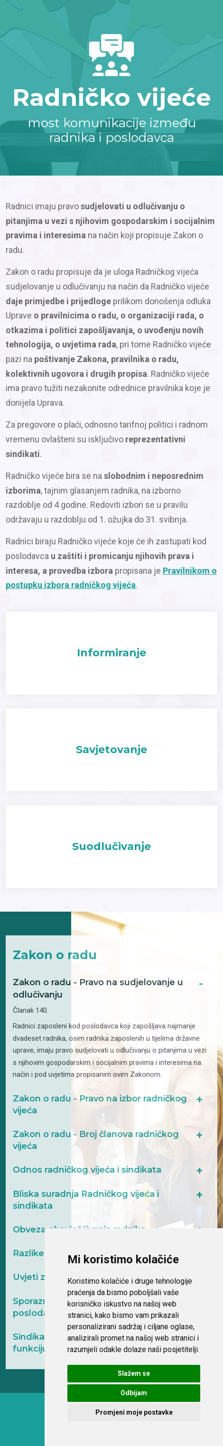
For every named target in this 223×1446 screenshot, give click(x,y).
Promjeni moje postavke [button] (134, 1412)
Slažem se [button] (134, 1373)
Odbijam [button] (134, 1393)
